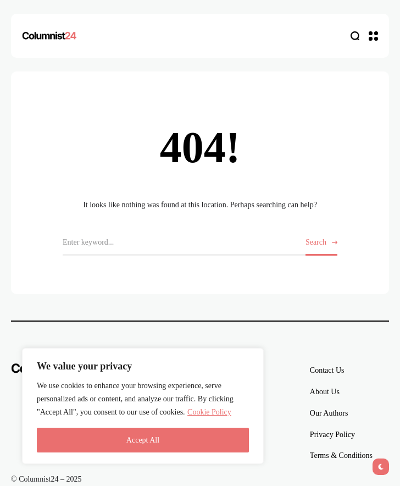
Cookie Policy (209, 412)
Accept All (142, 440)
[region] (143, 406)
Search (315, 242)
